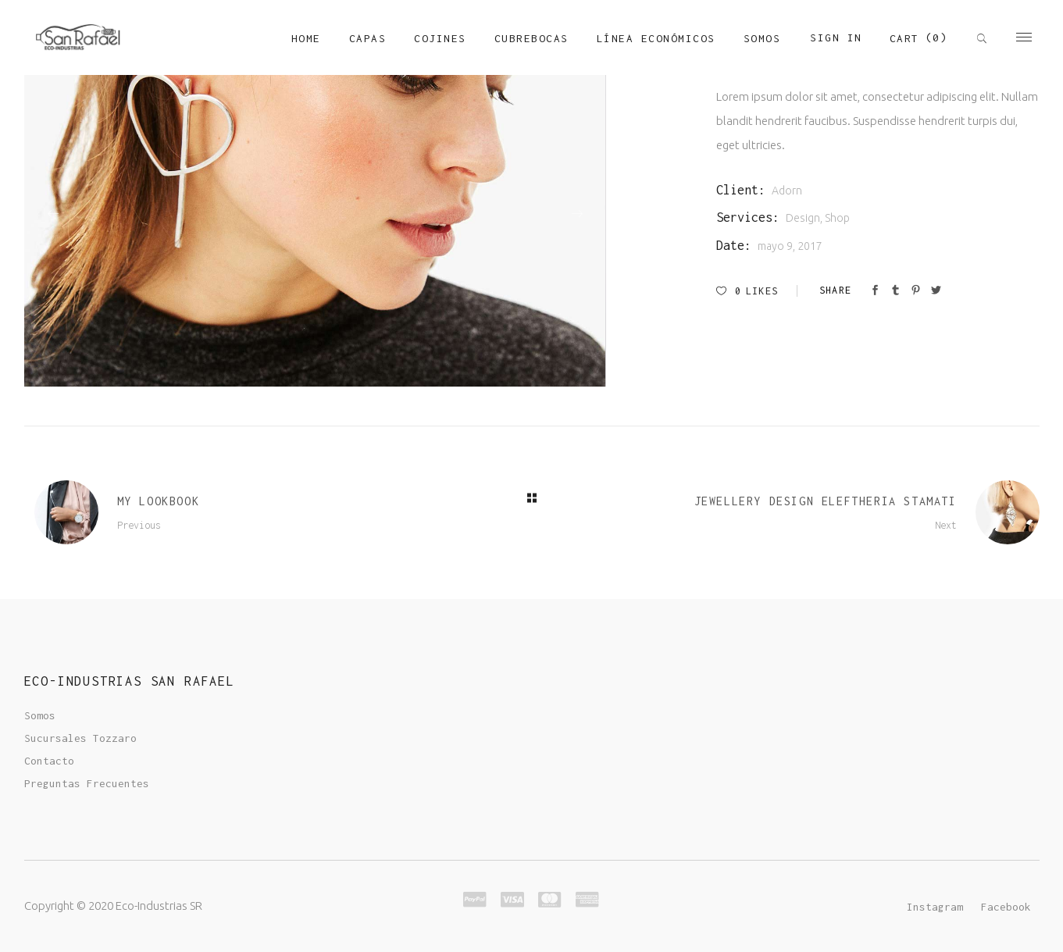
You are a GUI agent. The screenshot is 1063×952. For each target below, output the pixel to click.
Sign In (836, 37)
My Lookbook (158, 501)
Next (946, 525)
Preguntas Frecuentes (86, 783)
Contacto (49, 760)
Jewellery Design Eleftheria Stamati (825, 501)
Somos (39, 715)
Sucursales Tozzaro (80, 738)
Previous (139, 525)
